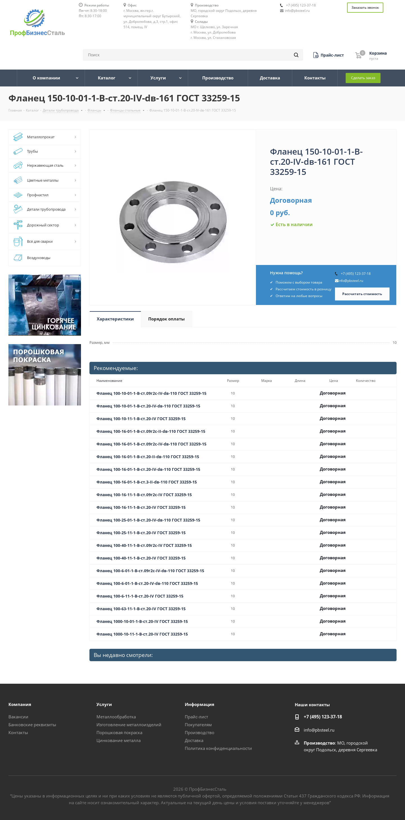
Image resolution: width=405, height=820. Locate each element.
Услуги (104, 704)
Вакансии (18, 716)
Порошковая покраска (119, 732)
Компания (19, 704)
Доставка (194, 740)
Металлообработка (116, 716)
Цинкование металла (118, 740)
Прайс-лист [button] (196, 716)
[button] (328, 55)
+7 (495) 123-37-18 (301, 5)
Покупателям (198, 724)
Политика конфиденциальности (218, 748)
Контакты (18, 732)
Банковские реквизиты (32, 724)
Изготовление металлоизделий (128, 724)
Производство (199, 732)
